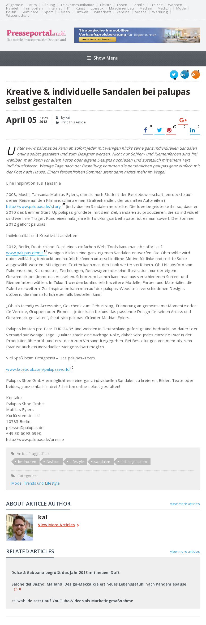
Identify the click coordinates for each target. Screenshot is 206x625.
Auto (33, 5)
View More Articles (58, 525)
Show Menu (102, 58)
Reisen (64, 12)
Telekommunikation (77, 5)
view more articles (185, 503)
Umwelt (82, 12)
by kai (63, 117)
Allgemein (14, 5)
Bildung (48, 5)
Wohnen (175, 5)
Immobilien (33, 8)
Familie (139, 5)
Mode (181, 8)
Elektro (105, 5)
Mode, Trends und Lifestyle (35, 483)
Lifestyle (77, 461)
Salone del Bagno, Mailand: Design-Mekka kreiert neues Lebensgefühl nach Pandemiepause (98, 584)
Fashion (52, 461)
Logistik (97, 8)
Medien (146, 8)
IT (68, 8)
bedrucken (27, 461)
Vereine (123, 12)
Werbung (160, 12)
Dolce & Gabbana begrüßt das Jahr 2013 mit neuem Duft (65, 572)
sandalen (102, 461)
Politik (11, 12)
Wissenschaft (17, 15)
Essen (122, 5)
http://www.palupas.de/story (35, 206)
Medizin (164, 8)
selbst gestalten (134, 461)
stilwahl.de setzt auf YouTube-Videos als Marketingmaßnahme (72, 600)
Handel (12, 8)
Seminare (30, 12)
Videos (141, 12)
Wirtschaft (102, 12)
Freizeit (157, 5)
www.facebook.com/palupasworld (39, 369)
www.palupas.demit (26, 252)
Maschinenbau (121, 8)
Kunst (80, 8)
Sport (48, 12)
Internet (55, 8)
